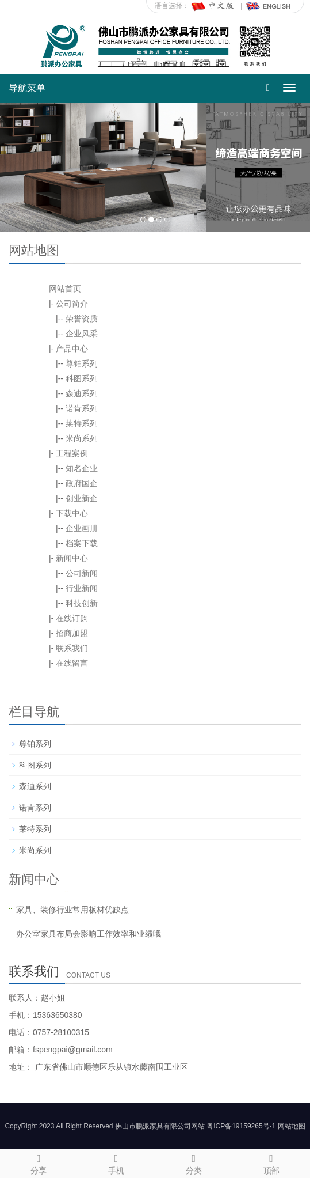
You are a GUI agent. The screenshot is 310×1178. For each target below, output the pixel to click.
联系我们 (72, 648)
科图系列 (82, 378)
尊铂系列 (82, 363)
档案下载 (82, 543)
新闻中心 (72, 558)
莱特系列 (82, 423)
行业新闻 (82, 588)
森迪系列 (82, 393)
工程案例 (72, 453)
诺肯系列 (82, 408)
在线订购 (72, 618)
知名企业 (82, 468)
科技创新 (82, 603)
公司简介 (72, 303)
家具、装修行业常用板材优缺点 (72, 909)
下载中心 (72, 513)
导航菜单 (27, 88)
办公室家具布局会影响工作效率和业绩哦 (88, 933)
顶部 (271, 1162)
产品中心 (72, 348)
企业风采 (82, 333)
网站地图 (291, 1126)
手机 (116, 1162)
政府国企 (82, 483)
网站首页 (65, 288)
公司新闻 (82, 573)
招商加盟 (72, 633)
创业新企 (82, 498)
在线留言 (72, 663)
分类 (194, 1162)
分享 (39, 1162)
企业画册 (82, 528)
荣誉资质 (82, 318)
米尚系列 (82, 438)
